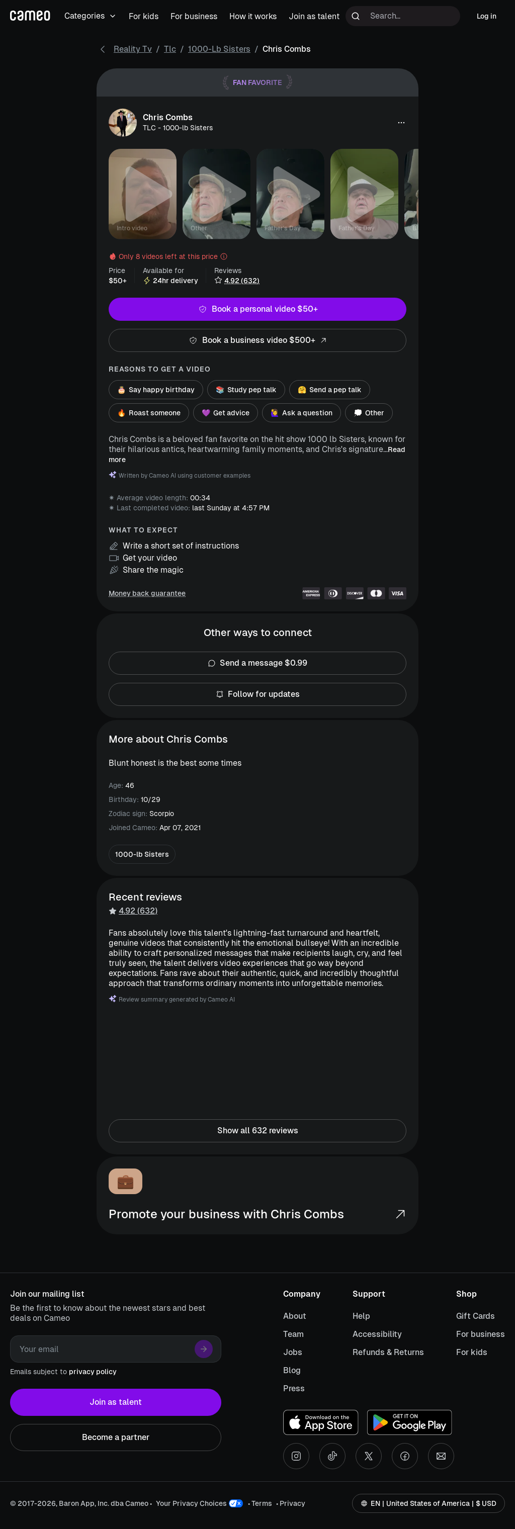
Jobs (292, 1352)
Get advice (226, 413)
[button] (401, 123)
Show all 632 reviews (257, 1131)
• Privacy (290, 1503)
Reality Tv (133, 49)
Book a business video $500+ (257, 340)
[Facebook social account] (405, 1456)
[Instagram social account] (296, 1456)
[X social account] (369, 1456)
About (294, 1316)
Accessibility (377, 1334)
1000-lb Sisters (219, 49)
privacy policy (93, 1372)
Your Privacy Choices (191, 1503)
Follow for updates (257, 694)
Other (369, 413)
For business (480, 1334)
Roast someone (149, 413)
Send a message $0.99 (257, 663)
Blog (292, 1370)
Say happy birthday (156, 390)
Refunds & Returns (388, 1352)
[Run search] (356, 16)
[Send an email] (441, 1456)
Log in (486, 16)
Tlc (170, 49)
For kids (471, 1352)
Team (293, 1334)
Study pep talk (246, 390)
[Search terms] (403, 16)
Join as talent (116, 1402)
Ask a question (301, 413)
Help (361, 1316)
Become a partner (116, 1437)
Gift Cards (475, 1316)
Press (294, 1388)
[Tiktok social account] (332, 1456)
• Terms (260, 1503)
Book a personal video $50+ (257, 309)
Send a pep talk (330, 390)
